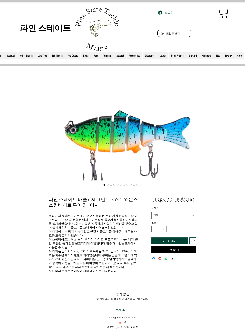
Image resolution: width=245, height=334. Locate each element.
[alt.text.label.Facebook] (125, 322)
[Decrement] (154, 229)
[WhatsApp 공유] (166, 258)
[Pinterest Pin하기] (160, 258)
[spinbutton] (159, 229)
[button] (223, 13)
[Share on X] (172, 258)
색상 (154, 208)
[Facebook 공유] (154, 258)
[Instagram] (120, 322)
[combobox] (173, 215)
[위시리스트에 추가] (192, 240)
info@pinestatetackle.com (122, 317)
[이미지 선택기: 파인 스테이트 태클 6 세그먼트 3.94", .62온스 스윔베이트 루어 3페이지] (104, 184)
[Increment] (164, 229)
